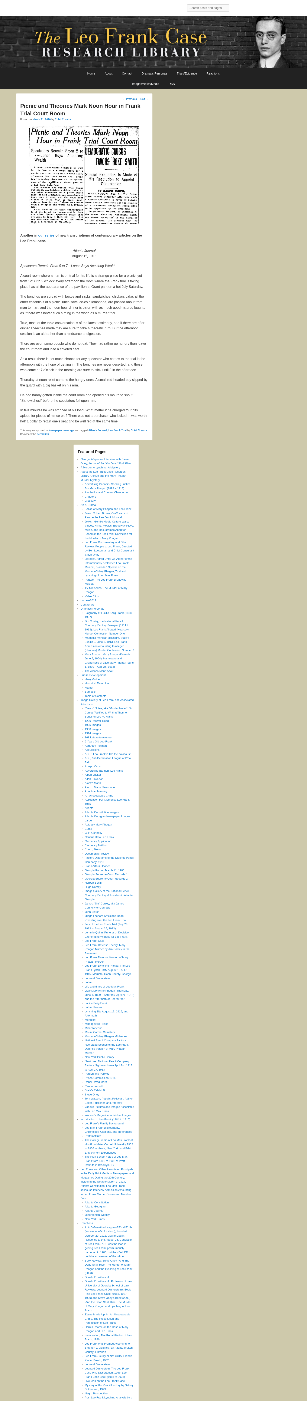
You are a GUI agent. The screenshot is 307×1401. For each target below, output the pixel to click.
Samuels (90, 691)
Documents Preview (97, 853)
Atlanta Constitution (97, 1202)
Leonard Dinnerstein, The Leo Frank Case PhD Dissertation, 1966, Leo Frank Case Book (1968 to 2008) (107, 1372)
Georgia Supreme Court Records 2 (106, 878)
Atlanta (89, 808)
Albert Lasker (93, 774)
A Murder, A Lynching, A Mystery (100, 467)
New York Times (95, 1219)
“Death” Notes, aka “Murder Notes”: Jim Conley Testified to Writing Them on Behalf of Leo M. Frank (109, 712)
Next (143, 99)
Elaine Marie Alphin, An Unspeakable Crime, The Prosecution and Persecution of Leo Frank (107, 1318)
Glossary (90, 500)
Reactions (213, 73)
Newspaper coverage (61, 430)
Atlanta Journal (97, 430)
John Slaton (92, 911)
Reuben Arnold (94, 1086)
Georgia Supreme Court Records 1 (106, 874)
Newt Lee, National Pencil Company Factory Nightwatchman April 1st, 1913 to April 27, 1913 (108, 1065)
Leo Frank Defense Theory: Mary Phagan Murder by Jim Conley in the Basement (107, 949)
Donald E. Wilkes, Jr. (97, 1277)
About (109, 73)
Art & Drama (88, 505)
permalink (43, 434)
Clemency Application (98, 841)
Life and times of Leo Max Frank (105, 986)
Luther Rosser (93, 1007)
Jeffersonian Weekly (97, 1214)
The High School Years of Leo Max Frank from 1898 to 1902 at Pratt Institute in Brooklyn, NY (106, 1161)
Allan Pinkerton (94, 779)
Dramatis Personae (154, 73)
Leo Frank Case (95, 940)
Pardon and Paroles (97, 1073)
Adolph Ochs (93, 766)
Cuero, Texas (93, 849)
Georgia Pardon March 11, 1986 (105, 870)
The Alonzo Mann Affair (99, 671)
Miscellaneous (93, 1028)
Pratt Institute (93, 1136)
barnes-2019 (88, 600)
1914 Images (93, 733)
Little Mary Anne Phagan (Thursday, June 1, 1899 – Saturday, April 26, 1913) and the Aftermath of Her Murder (109, 995)
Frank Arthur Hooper (97, 866)
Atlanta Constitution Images (102, 812)
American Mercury (96, 791)
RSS (172, 84)
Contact (127, 73)
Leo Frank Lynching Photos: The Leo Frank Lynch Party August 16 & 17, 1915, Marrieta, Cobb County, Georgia (108, 970)
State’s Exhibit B (95, 1090)
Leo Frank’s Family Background (104, 1123)
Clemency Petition (96, 845)
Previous (130, 99)
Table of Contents (95, 696)
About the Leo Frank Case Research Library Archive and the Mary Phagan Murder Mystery (103, 476)
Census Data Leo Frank (99, 837)
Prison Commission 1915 (100, 1077)
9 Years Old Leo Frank (98, 741)
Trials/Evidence (187, 73)
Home (91, 73)
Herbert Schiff (93, 882)
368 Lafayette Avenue (98, 737)
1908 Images (93, 729)
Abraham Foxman (96, 745)
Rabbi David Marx (96, 1082)
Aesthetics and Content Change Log (107, 492)
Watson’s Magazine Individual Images (108, 1115)
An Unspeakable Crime (99, 795)
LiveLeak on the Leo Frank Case (105, 1380)
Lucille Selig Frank (96, 1003)
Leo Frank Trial (118, 430)
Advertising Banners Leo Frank (104, 770)
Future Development (93, 675)
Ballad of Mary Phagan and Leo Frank (108, 509)
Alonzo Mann (93, 783)
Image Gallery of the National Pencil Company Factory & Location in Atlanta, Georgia (109, 895)
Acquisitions (92, 749)
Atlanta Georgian (95, 1206)
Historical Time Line (97, 683)
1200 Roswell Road (97, 720)
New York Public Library (99, 1057)
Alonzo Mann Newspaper (100, 787)
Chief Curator (63, 119)
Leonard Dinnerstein (97, 978)
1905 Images (93, 724)
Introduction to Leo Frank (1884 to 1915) (105, 1119)
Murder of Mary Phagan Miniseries (106, 1036)
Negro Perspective (96, 1393)
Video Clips (92, 596)
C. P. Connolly (93, 832)
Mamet (89, 687)
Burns (88, 828)
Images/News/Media (145, 84)
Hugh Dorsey (93, 887)
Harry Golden (93, 679)
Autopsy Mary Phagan (98, 824)
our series (46, 235)
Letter (88, 982)
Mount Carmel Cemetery (100, 1032)
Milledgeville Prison (97, 1023)
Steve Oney (92, 1094)
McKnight (90, 1019)
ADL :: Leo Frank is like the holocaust (108, 754)
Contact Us (87, 604)
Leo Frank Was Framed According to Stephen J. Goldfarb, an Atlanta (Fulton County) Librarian (109, 1348)
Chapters (90, 496)
